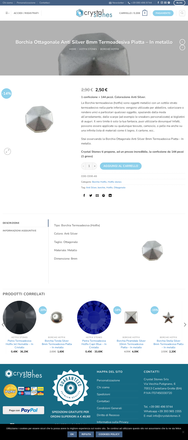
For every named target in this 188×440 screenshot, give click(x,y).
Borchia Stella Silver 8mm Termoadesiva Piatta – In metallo (168, 344)
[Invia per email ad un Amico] (97, 196)
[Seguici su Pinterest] (169, 2)
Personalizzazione (26, 2)
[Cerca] (182, 13)
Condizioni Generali (109, 408)
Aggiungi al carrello (120, 166)
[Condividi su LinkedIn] (110, 196)
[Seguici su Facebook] (158, 2)
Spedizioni (103, 394)
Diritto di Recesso (108, 415)
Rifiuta (86, 434)
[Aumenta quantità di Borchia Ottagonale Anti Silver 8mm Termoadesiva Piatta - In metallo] (95, 166)
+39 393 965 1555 (169, 411)
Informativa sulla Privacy (112, 422)
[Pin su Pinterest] (104, 196)
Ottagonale (120, 187)
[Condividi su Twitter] (91, 196)
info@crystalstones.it (166, 416)
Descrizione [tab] (11, 222)
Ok (72, 434)
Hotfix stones (88, 49)
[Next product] (182, 42)
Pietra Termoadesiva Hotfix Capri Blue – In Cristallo (94, 344)
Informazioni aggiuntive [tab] (19, 230)
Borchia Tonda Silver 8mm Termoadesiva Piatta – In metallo (57, 344)
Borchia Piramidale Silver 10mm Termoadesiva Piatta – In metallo (131, 344)
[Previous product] (182, 47)
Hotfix (109, 187)
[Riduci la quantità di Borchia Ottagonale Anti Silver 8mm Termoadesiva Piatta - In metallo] (83, 166)
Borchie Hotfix (109, 49)
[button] (116, 2)
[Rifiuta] (183, 433)
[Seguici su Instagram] (162, 2)
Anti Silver (91, 187)
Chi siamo (8, 2)
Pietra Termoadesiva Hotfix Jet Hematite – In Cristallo (19, 344)
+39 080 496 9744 (140, 2)
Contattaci (44, 2)
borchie (101, 187)
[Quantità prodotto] (89, 166)
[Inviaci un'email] (165, 2)
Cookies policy (109, 434)
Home (72, 49)
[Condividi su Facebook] (84, 196)
